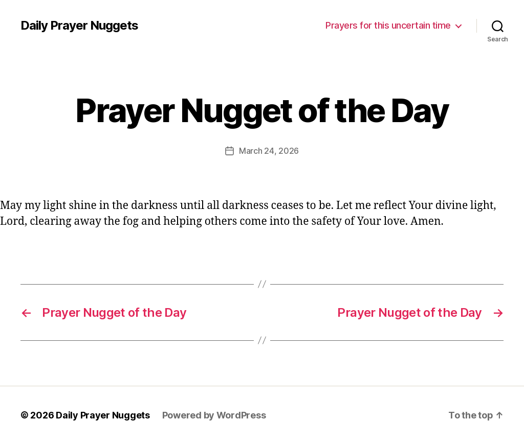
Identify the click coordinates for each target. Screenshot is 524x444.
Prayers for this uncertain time (388, 25)
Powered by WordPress (214, 415)
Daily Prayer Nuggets (79, 25)
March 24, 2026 (269, 151)
